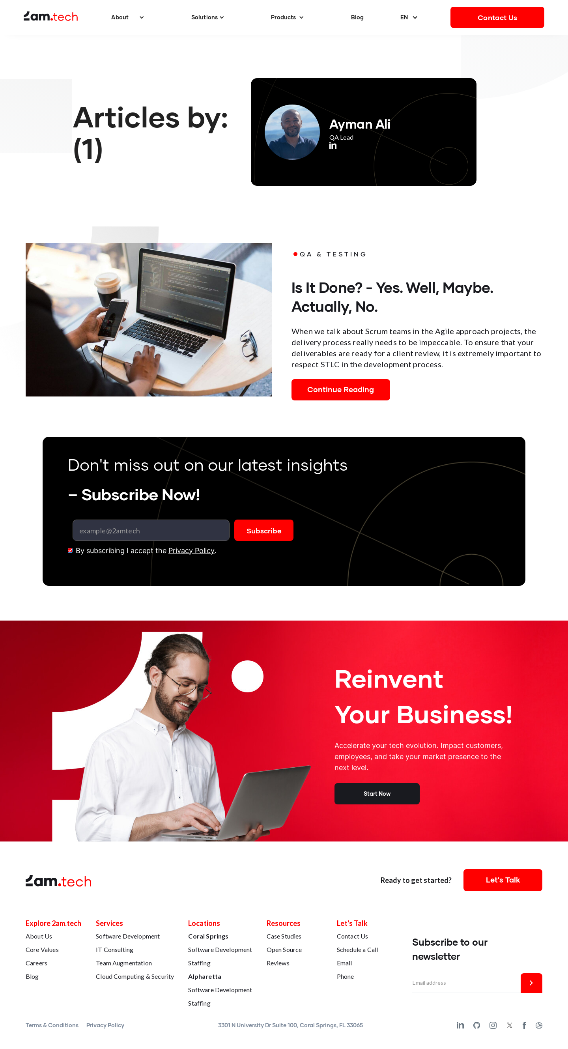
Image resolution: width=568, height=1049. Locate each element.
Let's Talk (503, 879)
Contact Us (497, 17)
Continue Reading (340, 389)
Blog (357, 17)
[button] (127, 17)
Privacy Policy (191, 550)
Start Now (377, 793)
